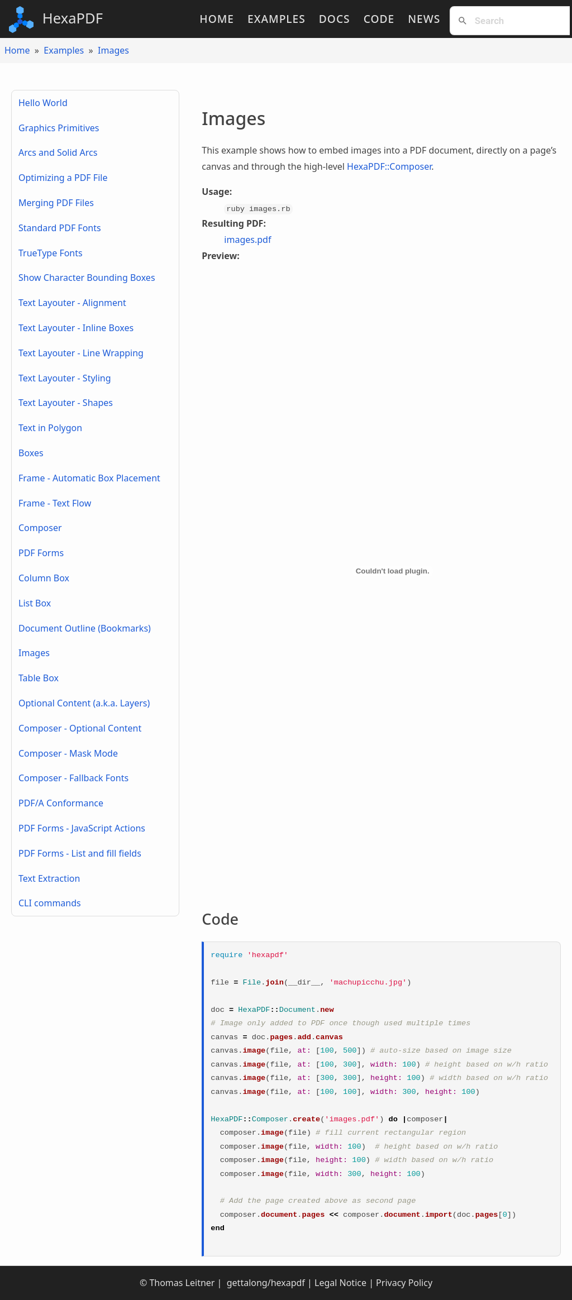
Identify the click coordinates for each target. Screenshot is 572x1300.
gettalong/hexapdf (265, 1283)
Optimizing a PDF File (62, 177)
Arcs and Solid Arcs (57, 152)
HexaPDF (56, 19)
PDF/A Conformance (60, 803)
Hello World (43, 103)
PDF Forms (41, 553)
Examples (276, 18)
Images (113, 50)
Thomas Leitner (181, 1283)
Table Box (38, 678)
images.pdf (247, 239)
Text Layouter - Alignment (72, 303)
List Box (34, 603)
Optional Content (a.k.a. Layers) (84, 703)
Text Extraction (49, 878)
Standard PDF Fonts (59, 228)
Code (379, 18)
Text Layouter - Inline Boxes (76, 328)
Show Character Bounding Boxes (86, 277)
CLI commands (49, 903)
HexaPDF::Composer (389, 166)
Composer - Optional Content (79, 728)
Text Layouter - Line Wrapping (81, 353)
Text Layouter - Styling (64, 378)
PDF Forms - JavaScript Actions (81, 828)
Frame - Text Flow (54, 503)
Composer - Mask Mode (68, 753)
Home (216, 18)
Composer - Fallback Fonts (73, 778)
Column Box (43, 578)
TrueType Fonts (50, 253)
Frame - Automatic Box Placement (89, 478)
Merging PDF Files (56, 203)
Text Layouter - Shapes (65, 402)
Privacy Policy (404, 1283)
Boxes (31, 453)
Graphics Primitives (58, 128)
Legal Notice (340, 1283)
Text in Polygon (50, 428)
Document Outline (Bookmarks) (84, 628)
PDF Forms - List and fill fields (79, 853)
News (424, 18)
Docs (334, 18)
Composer (40, 528)
